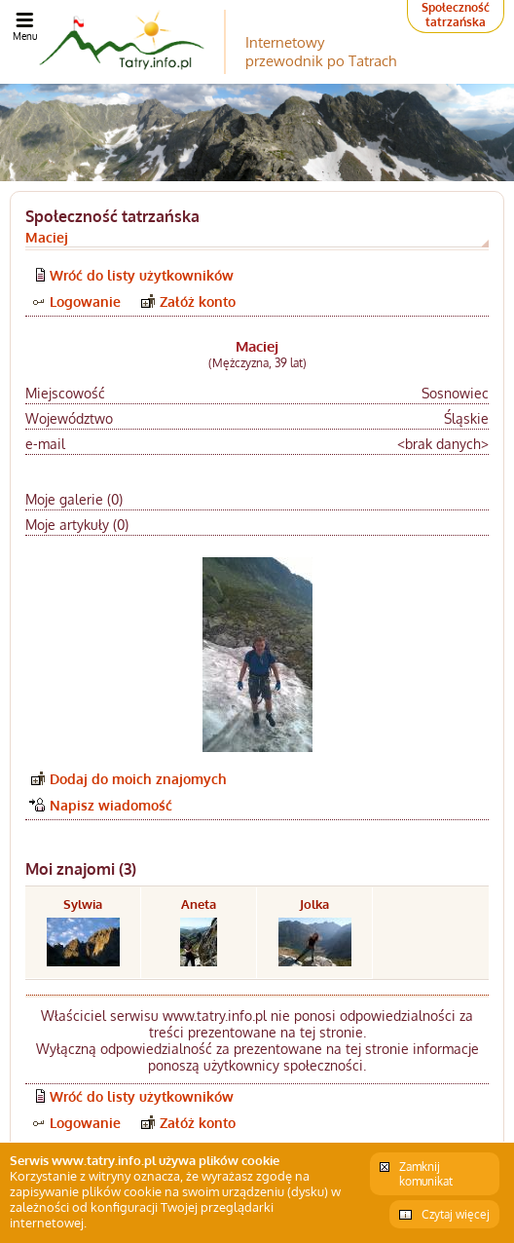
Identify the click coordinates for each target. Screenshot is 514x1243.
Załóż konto (198, 301)
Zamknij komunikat (426, 1173)
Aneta (198, 904)
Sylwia (82, 904)
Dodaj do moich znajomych (138, 779)
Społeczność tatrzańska (456, 14)
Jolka (314, 904)
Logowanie (85, 301)
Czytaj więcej (456, 1214)
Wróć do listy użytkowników (142, 275)
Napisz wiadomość (111, 805)
